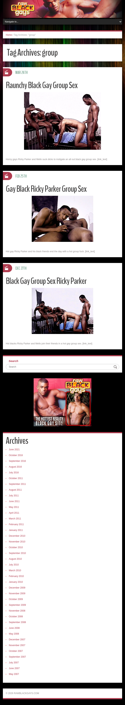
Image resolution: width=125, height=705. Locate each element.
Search (13, 361)
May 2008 (14, 633)
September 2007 (17, 656)
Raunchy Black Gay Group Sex (42, 85)
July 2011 (14, 495)
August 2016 (15, 466)
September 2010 (17, 553)
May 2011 (14, 507)
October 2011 (16, 478)
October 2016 (16, 455)
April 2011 (14, 513)
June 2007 (14, 668)
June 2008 (14, 628)
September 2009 (17, 605)
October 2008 (16, 616)
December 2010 (17, 536)
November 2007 (17, 645)
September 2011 (17, 484)
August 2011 (15, 489)
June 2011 (14, 501)
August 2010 (15, 559)
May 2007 (14, 674)
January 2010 (16, 582)
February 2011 (16, 524)
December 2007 (17, 639)
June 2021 (14, 449)
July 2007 (14, 662)
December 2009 (17, 587)
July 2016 (14, 472)
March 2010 (15, 570)
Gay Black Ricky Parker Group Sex (46, 189)
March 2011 (15, 518)
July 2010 (14, 564)
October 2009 (16, 599)
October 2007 (16, 651)
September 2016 (17, 461)
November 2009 (17, 593)
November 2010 (17, 541)
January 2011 (16, 530)
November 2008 (17, 610)
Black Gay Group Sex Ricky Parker (46, 281)
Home (9, 35)
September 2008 (17, 622)
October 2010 (16, 547)
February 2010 (16, 576)
